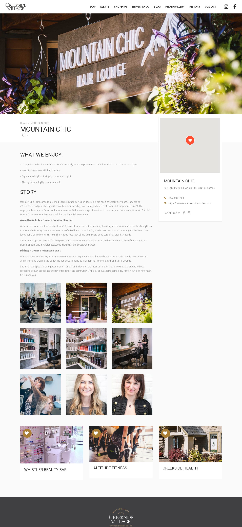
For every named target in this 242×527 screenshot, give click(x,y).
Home (23, 123)
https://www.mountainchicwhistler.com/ (190, 203)
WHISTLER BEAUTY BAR (45, 469)
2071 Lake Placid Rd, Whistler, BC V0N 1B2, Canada (189, 188)
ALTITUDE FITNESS (110, 468)
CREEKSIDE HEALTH (180, 468)
